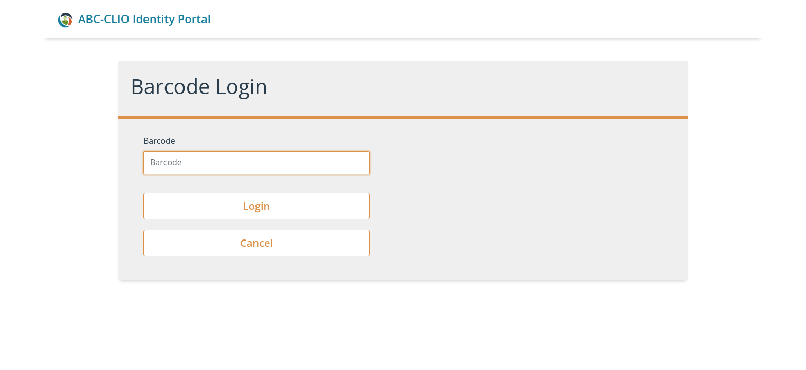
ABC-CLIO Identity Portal (134, 19)
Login (256, 206)
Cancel (256, 243)
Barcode (159, 140)
